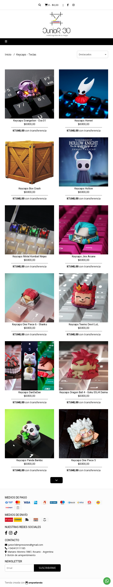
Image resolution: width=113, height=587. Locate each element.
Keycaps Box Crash (30, 188)
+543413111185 (15, 548)
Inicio (8, 54)
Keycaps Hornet (84, 120)
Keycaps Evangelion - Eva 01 (29, 120)
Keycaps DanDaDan (29, 392)
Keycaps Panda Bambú (29, 460)
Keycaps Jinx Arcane (83, 256)
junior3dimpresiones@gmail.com (24, 544)
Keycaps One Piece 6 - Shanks (29, 324)
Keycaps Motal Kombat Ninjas (30, 256)
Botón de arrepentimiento (20, 555)
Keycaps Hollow (83, 188)
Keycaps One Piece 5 (83, 460)
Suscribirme (47, 568)
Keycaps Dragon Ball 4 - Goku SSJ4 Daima (83, 392)
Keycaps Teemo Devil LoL (84, 324)
